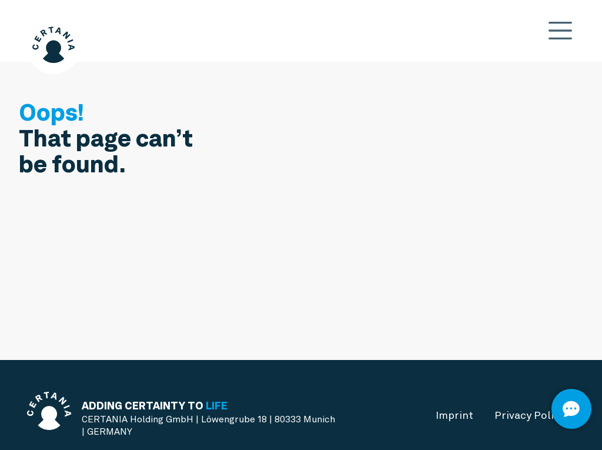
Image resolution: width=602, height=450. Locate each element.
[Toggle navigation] (561, 31)
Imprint (454, 415)
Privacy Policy (529, 415)
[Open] (571, 409)
